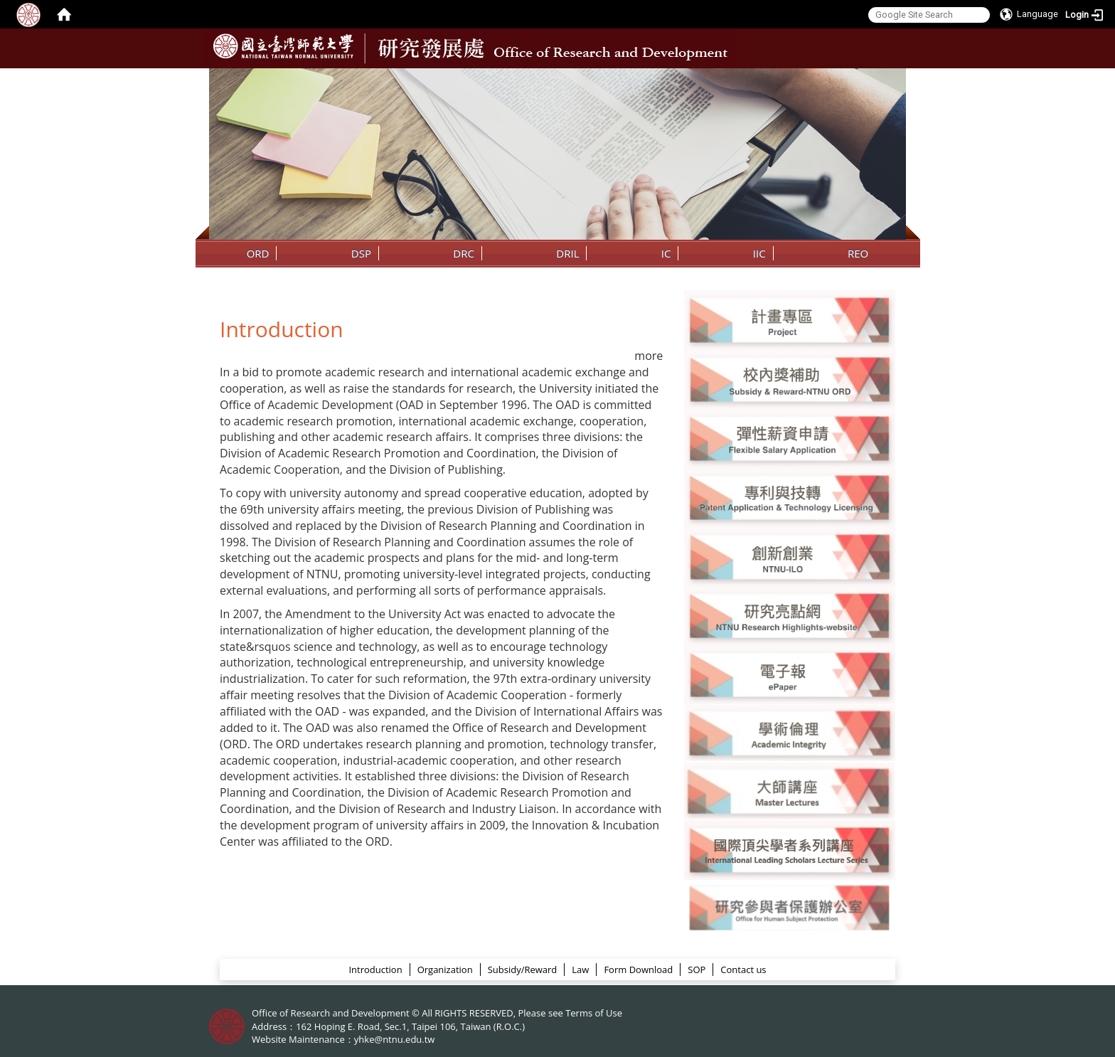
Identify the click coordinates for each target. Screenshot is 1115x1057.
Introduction (375, 969)
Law (580, 969)
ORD (258, 253)
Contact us (743, 969)
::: (893, 79)
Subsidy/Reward (523, 969)
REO (858, 253)
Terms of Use (593, 1012)
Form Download (638, 969)
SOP (696, 969)
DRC (463, 253)
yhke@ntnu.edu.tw (394, 1039)
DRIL (567, 253)
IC (666, 253)
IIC (759, 253)
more (648, 355)
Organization (445, 969)
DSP (361, 253)
